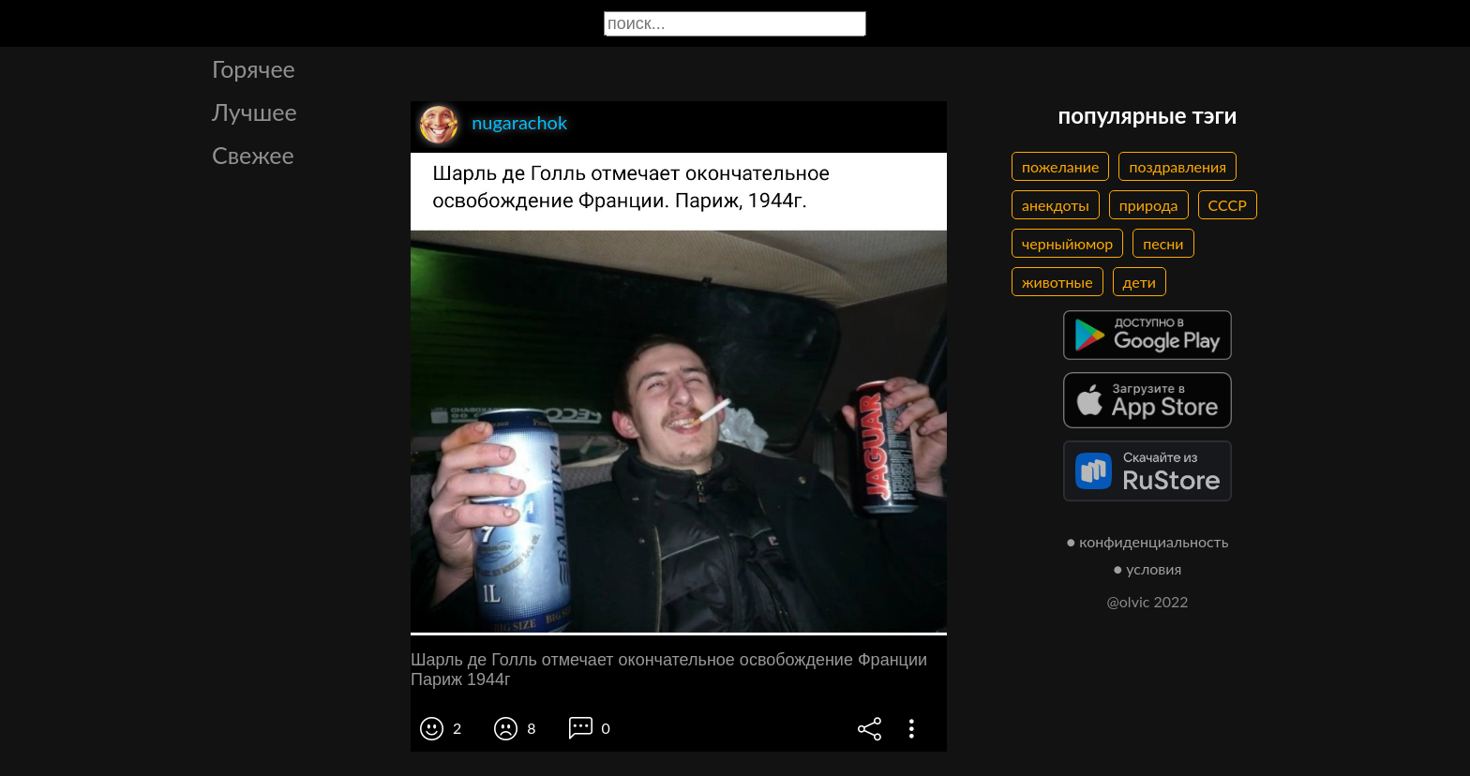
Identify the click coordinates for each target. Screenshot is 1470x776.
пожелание (1060, 166)
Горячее (253, 68)
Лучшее (254, 111)
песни (1163, 243)
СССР (1227, 205)
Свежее (253, 155)
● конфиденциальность (1148, 541)
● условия (1148, 568)
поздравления (1177, 166)
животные (1057, 282)
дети (1139, 282)
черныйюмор (1067, 243)
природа (1148, 205)
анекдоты (1055, 205)
